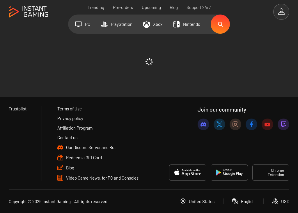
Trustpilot (17, 108)
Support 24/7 (199, 7)
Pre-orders (123, 7)
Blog (174, 7)
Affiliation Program (75, 127)
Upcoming (151, 7)
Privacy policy (70, 118)
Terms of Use (69, 108)
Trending (96, 7)
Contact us (67, 137)
